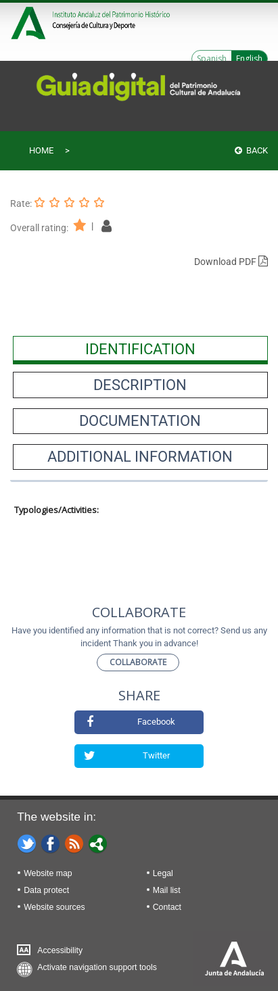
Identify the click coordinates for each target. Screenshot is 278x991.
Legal (163, 873)
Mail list (167, 890)
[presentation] (140, 349)
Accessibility (60, 950)
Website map (48, 873)
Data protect (46, 890)
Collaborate (138, 662)
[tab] (140, 349)
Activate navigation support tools (97, 967)
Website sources (54, 907)
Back (251, 150)
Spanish (212, 58)
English (249, 58)
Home (41, 150)
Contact (167, 907)
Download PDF (231, 261)
